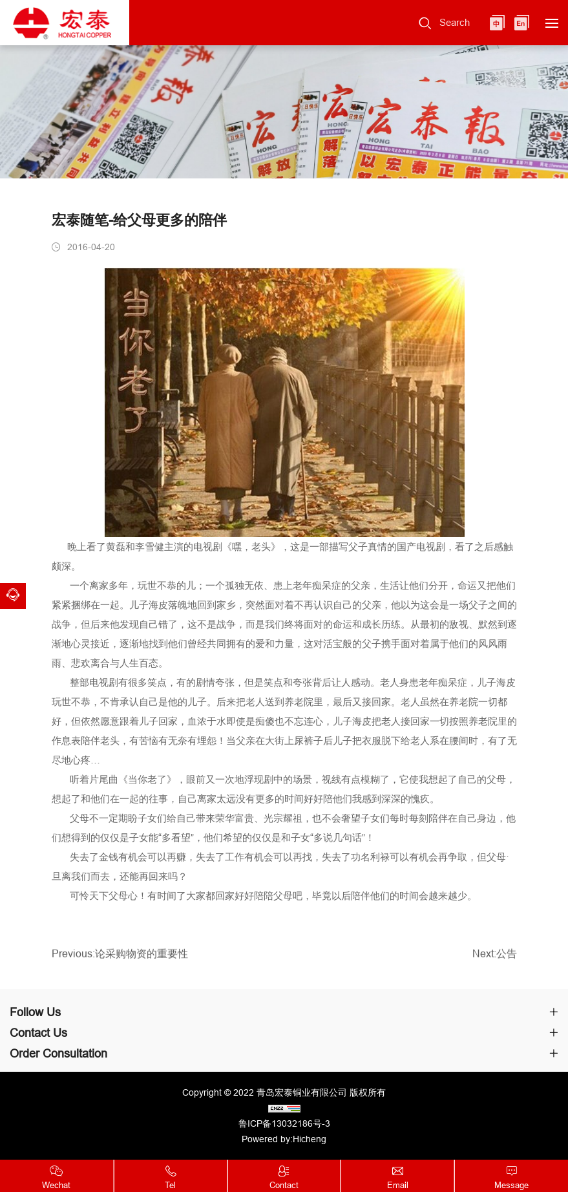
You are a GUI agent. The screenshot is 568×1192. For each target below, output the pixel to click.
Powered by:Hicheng (284, 1139)
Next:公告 (494, 958)
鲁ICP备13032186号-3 (284, 1123)
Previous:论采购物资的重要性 (120, 958)
